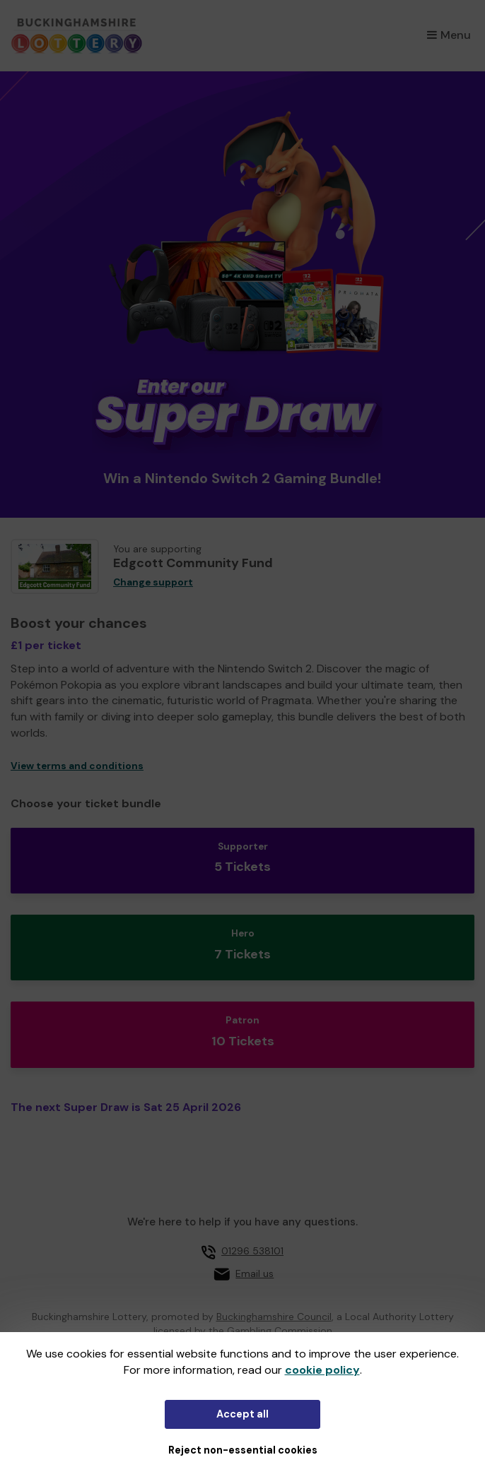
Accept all (242, 1414)
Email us (254, 1273)
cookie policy (322, 1369)
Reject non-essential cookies (242, 1450)
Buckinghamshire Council (274, 1316)
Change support (153, 582)
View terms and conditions (77, 766)
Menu (449, 35)
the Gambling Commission (270, 1330)
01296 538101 (252, 1251)
